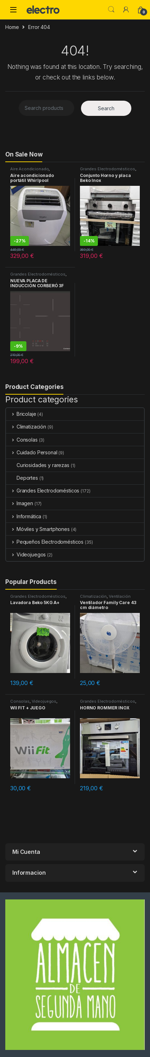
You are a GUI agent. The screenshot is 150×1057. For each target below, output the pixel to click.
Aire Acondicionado (29, 168)
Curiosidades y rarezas (37, 465)
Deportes (22, 478)
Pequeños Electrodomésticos (44, 542)
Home (12, 27)
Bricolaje (21, 414)
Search (111, 9)
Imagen (19, 503)
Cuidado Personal (31, 452)
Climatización (26, 427)
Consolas (22, 440)
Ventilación (119, 596)
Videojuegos (26, 554)
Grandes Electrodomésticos (107, 168)
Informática (23, 516)
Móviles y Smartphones (38, 529)
